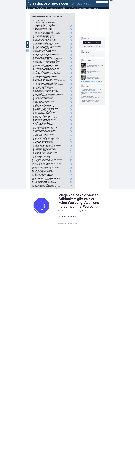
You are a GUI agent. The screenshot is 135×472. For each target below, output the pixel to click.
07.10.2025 (95, 71)
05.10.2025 (95, 77)
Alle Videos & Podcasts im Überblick (92, 81)
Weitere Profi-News (87, 104)
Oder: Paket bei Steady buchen (92, 46)
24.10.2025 (95, 65)
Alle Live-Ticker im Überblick (90, 56)
